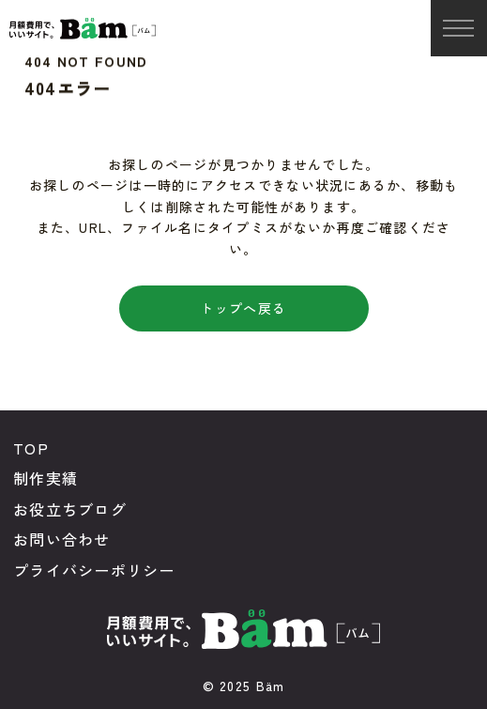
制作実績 (45, 478)
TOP (31, 448)
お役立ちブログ (70, 509)
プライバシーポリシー (94, 570)
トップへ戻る (243, 308)
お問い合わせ (62, 539)
